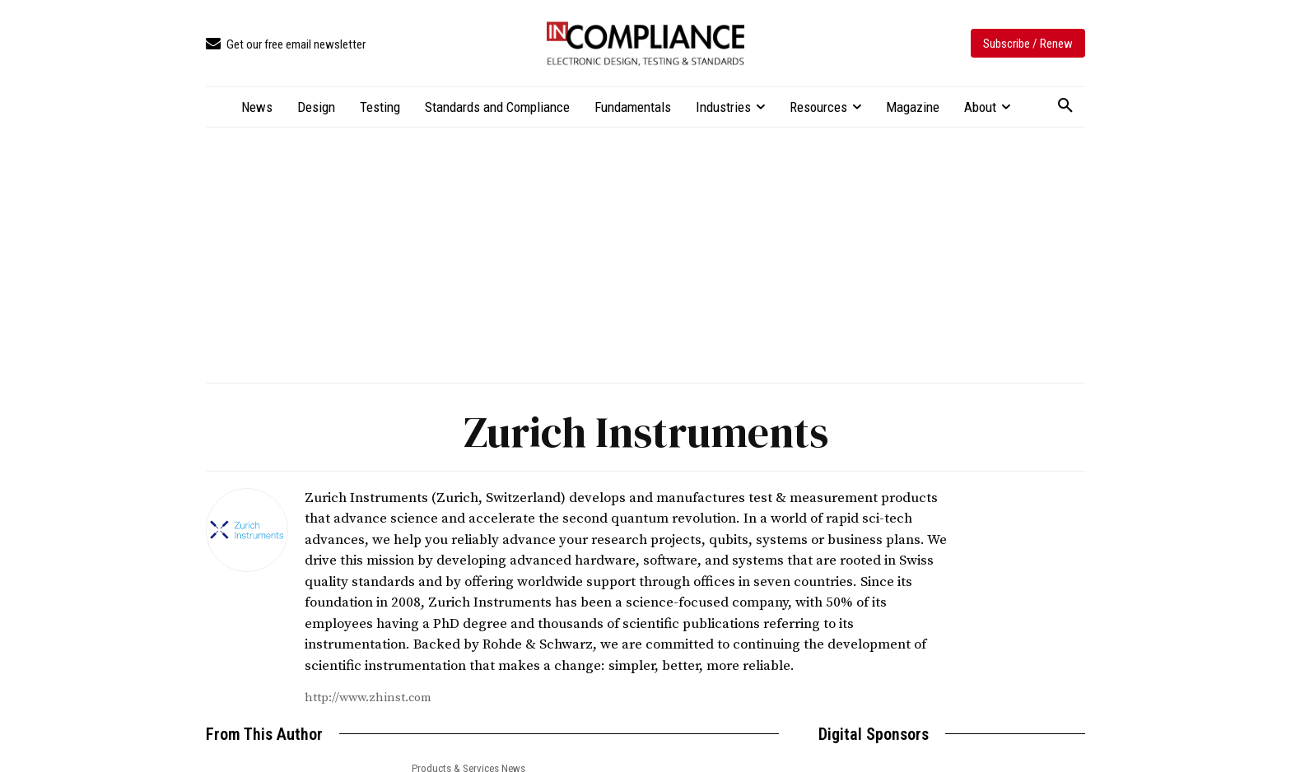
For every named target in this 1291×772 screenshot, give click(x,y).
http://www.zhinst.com (368, 697)
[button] (1065, 106)
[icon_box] (286, 44)
